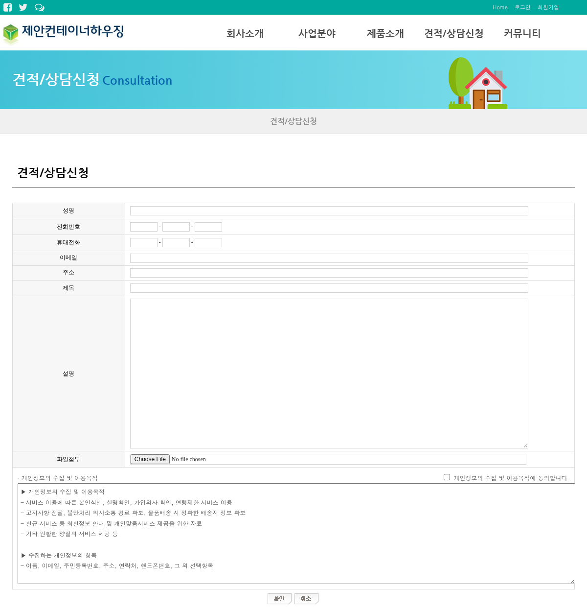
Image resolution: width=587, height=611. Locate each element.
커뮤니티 (522, 33)
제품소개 (385, 33)
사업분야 (317, 33)
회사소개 (245, 33)
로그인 (523, 7)
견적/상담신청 (454, 33)
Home (500, 7)
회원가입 (548, 7)
